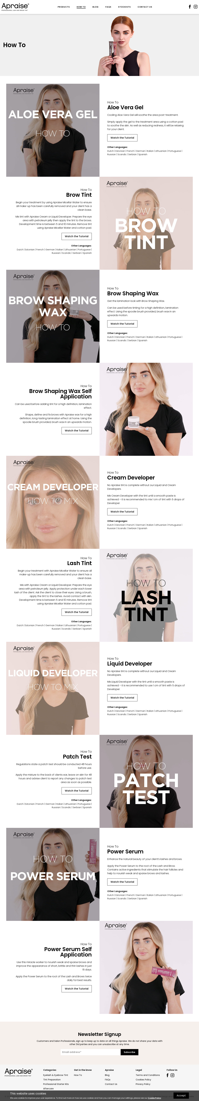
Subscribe (129, 1052)
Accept (181, 1095)
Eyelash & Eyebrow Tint (55, 1075)
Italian (150, 151)
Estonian (120, 151)
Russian (111, 154)
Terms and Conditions (148, 1075)
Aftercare (48, 1088)
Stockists (124, 7)
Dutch (110, 151)
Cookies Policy (143, 1079)
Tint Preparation (52, 1079)
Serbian (132, 154)
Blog (96, 7)
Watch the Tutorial (122, 138)
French (130, 151)
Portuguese (174, 151)
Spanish (142, 154)
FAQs (108, 7)
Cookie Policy (154, 1098)
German (140, 151)
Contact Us (145, 7)
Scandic (122, 154)
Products (64, 7)
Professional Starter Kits (56, 1084)
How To (81, 7)
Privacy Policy (143, 1084)
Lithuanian (161, 151)
